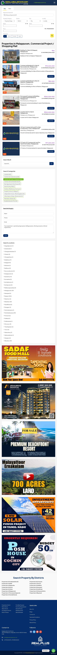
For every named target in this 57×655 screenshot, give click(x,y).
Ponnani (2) (7, 315)
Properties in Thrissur (35, 583)
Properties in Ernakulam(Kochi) (10, 581)
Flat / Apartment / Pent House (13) (12, 184)
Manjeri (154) (8, 296)
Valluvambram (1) (9, 335)
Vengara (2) (7, 338)
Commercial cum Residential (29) (12, 181)
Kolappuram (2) (8, 273)
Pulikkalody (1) (8, 321)
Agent (20, 36)
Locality (44, 18)
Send (5, 235)
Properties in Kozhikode (36, 589)
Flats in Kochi (5, 606)
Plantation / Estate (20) (9, 198)
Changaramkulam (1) (10, 251)
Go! (51, 163)
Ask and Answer (19, 612)
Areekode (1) (8, 248)
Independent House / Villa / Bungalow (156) (14, 193)
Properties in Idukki (7, 583)
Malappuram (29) (9, 290)
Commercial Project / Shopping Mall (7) (13, 179)
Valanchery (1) (8, 332)
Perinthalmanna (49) (10, 313)
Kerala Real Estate (30, 652)
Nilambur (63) (8, 301)
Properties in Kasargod (36, 587)
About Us (32, 609)
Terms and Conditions (35, 617)
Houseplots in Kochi (6, 610)
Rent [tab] (10, 8)
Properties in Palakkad (36, 585)
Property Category (7, 18)
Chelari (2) (7, 254)
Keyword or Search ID (8, 12)
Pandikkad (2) (8, 304)
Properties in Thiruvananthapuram (11, 593)
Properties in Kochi (6, 605)
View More (50, 59)
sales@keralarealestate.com (10, 637)
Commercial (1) (7, 174)
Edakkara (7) (7, 260)
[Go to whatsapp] (53, 651)
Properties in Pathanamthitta (37, 591)
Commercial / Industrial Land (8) (11, 176)
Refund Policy (33, 622)
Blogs (31, 611)
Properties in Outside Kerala (9, 594)
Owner (9, 36)
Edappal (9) (7, 262)
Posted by (5, 33)
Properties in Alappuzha (8, 585)
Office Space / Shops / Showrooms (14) (13, 196)
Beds (4, 23)
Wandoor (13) (8, 340)
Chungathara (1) (8, 257)
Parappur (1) (7, 307)
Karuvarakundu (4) (9, 271)
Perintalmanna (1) (9, 310)
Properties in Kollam (7, 589)
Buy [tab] (5, 8)
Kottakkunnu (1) (8, 282)
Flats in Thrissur (5, 612)
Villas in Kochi (5, 608)
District (18, 18)
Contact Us (32, 614)
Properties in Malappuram (9, 591)
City (30, 18)
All (4, 36)
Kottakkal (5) (8, 279)
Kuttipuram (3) (8, 285)
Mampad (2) (7, 293)
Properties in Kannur (7, 587)
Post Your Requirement (21, 606)
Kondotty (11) (8, 276)
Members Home (19, 610)
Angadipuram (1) (8, 246)
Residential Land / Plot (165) (10, 201)
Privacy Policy (33, 619)
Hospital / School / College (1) (11, 191)
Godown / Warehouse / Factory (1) (12, 189)
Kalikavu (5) (7, 268)
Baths (30, 23)
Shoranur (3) (7, 324)
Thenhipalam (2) (8, 327)
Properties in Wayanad (36, 593)
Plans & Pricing (19, 608)
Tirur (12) (6, 329)
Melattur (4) (7, 299)
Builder (14, 36)
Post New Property (20, 605)
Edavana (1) (7, 265)
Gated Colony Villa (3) (9, 186)
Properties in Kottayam (36, 581)
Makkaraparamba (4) (10, 287)
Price (4, 28)
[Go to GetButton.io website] (53, 653)
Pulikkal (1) (7, 318)
